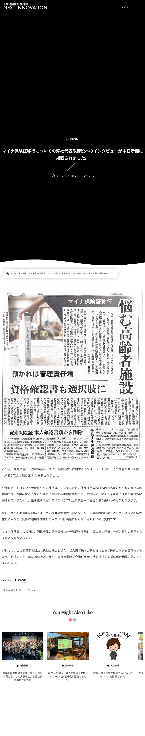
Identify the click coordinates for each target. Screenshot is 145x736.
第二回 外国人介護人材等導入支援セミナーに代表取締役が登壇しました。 (68, 679)
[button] (135, 5)
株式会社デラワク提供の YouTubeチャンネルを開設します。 (113, 677)
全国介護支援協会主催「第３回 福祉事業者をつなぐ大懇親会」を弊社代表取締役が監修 (23, 679)
